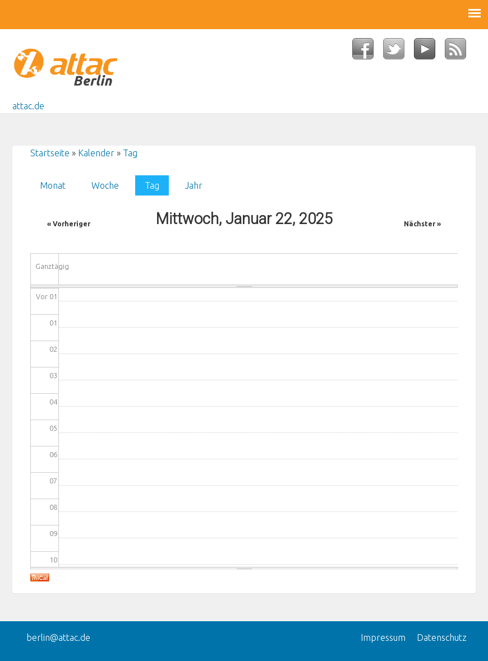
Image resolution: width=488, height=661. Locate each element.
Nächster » (422, 223)
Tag (130, 153)
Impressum (383, 637)
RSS (460, 52)
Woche (105, 185)
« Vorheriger (68, 223)
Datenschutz (442, 637)
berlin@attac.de (58, 637)
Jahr (193, 185)
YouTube (429, 52)
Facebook (367, 52)
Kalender (96, 153)
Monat (53, 185)
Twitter (398, 52)
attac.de (28, 106)
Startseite (50, 153)
